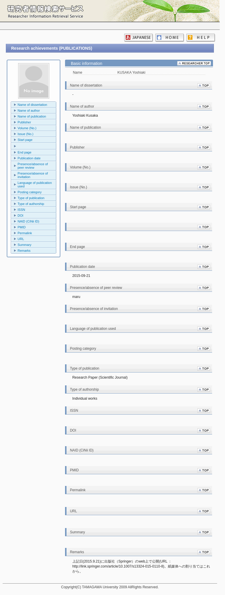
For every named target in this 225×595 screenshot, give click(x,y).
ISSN (21, 209)
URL (21, 239)
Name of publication (32, 116)
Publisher (24, 122)
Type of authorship (31, 204)
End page (24, 152)
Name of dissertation (32, 104)
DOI (20, 215)
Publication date (29, 158)
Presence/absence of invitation (33, 175)
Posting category (30, 192)
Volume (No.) (27, 128)
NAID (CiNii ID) (28, 221)
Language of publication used (35, 184)
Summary (24, 244)
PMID (22, 227)
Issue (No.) (25, 134)
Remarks (24, 250)
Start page (25, 140)
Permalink (25, 233)
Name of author (29, 110)
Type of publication (31, 198)
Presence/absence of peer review (33, 165)
